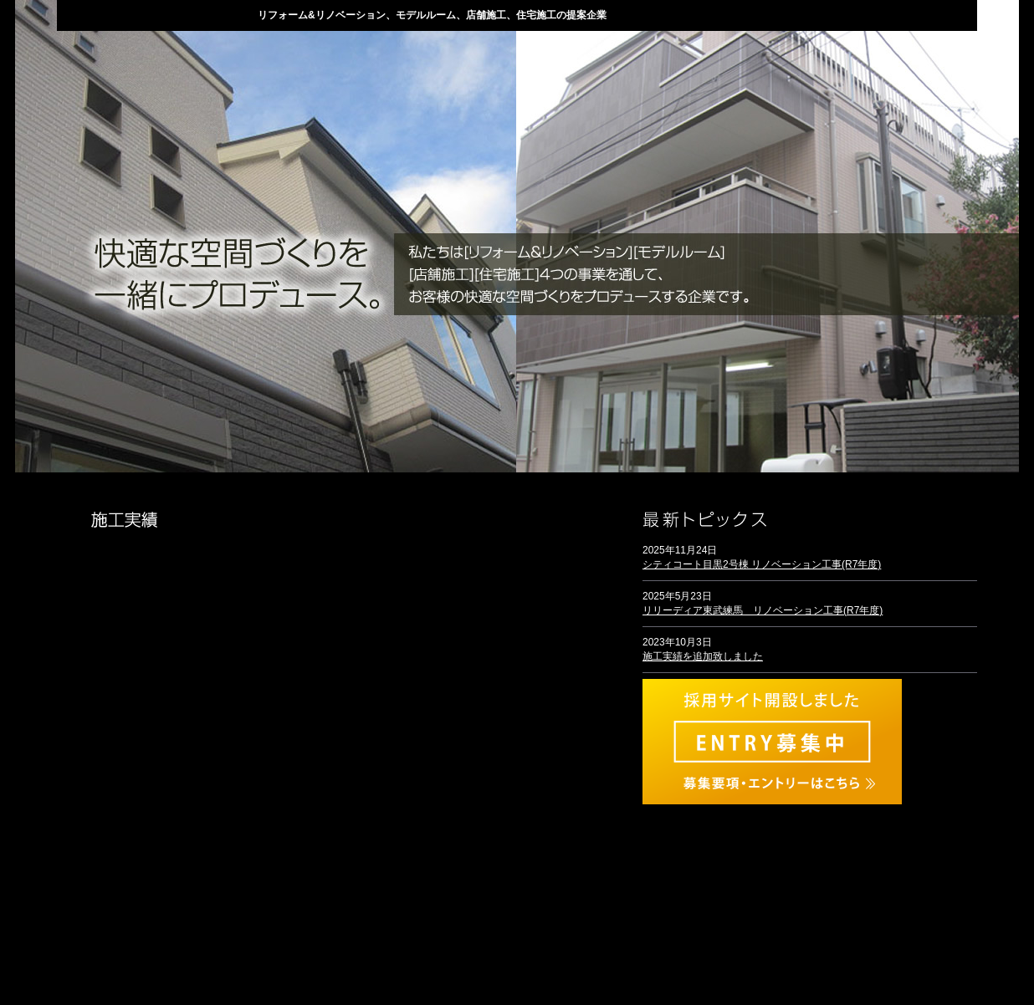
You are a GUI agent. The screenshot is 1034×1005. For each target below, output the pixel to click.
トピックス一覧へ (920, 698)
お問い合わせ (918, 53)
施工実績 (572, 53)
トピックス (228, 53)
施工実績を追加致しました (702, 656)
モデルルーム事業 (220, 606)
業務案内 (458, 53)
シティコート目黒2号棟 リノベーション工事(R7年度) (761, 564)
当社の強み (343, 53)
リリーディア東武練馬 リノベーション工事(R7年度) (762, 610)
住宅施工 (489, 606)
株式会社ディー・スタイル (157, 14)
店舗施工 (220, 741)
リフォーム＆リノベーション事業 (489, 741)
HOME (114, 53)
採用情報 (802, 53)
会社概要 (687, 53)
